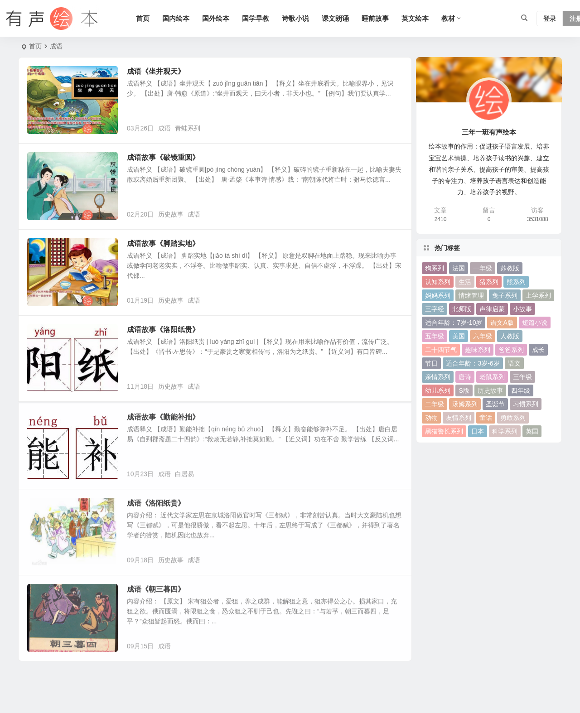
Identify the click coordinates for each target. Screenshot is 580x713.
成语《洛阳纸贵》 (156, 516)
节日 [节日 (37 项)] (431, 363)
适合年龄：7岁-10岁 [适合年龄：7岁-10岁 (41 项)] (453, 322)
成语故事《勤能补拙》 (163, 430)
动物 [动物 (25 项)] (431, 417)
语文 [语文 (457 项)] (514, 363)
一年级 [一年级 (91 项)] (482, 268)
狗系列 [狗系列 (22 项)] (434, 268)
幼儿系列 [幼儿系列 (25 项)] (437, 390)
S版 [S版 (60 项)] (464, 390)
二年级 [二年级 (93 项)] (434, 404)
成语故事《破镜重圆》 (163, 157)
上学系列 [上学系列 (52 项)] (538, 295)
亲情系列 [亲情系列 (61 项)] (437, 377)
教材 (448, 18)
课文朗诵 (335, 18)
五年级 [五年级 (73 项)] (434, 336)
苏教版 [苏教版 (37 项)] (509, 268)
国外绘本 (215, 18)
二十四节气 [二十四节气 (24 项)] (441, 349)
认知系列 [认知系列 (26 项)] (437, 281)
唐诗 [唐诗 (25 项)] (465, 377)
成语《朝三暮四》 (156, 602)
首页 (143, 18)
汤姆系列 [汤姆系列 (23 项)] (465, 404)
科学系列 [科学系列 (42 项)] (504, 431)
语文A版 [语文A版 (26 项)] (501, 322)
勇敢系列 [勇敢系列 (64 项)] (513, 417)
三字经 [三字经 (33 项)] (434, 309)
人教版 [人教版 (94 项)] (509, 336)
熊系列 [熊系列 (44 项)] (516, 281)
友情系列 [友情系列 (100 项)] (458, 417)
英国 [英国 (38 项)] (532, 431)
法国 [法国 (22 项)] (458, 268)
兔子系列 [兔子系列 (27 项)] (504, 295)
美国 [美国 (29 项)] (458, 336)
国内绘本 (175, 18)
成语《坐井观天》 (156, 71)
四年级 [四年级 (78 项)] (520, 390)
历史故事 (171, 214)
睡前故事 (375, 18)
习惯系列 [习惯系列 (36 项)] (525, 404)
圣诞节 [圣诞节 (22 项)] (495, 404)
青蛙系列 (187, 128)
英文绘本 (415, 18)
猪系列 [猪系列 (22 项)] (488, 281)
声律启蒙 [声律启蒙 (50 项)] (492, 309)
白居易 (184, 487)
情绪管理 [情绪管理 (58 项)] (471, 295)
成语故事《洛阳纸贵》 (163, 329)
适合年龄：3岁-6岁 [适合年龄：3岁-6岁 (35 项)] (472, 363)
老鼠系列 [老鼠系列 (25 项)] (492, 377)
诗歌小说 (295, 18)
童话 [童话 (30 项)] (485, 417)
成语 (164, 128)
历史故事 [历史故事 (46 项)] (490, 390)
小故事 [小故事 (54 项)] (522, 309)
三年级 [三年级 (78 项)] (522, 377)
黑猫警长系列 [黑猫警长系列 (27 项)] (444, 431)
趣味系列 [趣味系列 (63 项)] (477, 349)
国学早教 (255, 18)
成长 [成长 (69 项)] (538, 349)
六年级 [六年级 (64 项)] (482, 336)
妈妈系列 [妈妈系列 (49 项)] (437, 295)
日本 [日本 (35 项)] (477, 431)
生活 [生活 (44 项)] (465, 281)
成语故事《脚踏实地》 (163, 243)
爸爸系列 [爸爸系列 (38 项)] (511, 349)
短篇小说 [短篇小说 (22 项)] (534, 322)
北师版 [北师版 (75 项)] (461, 309)
